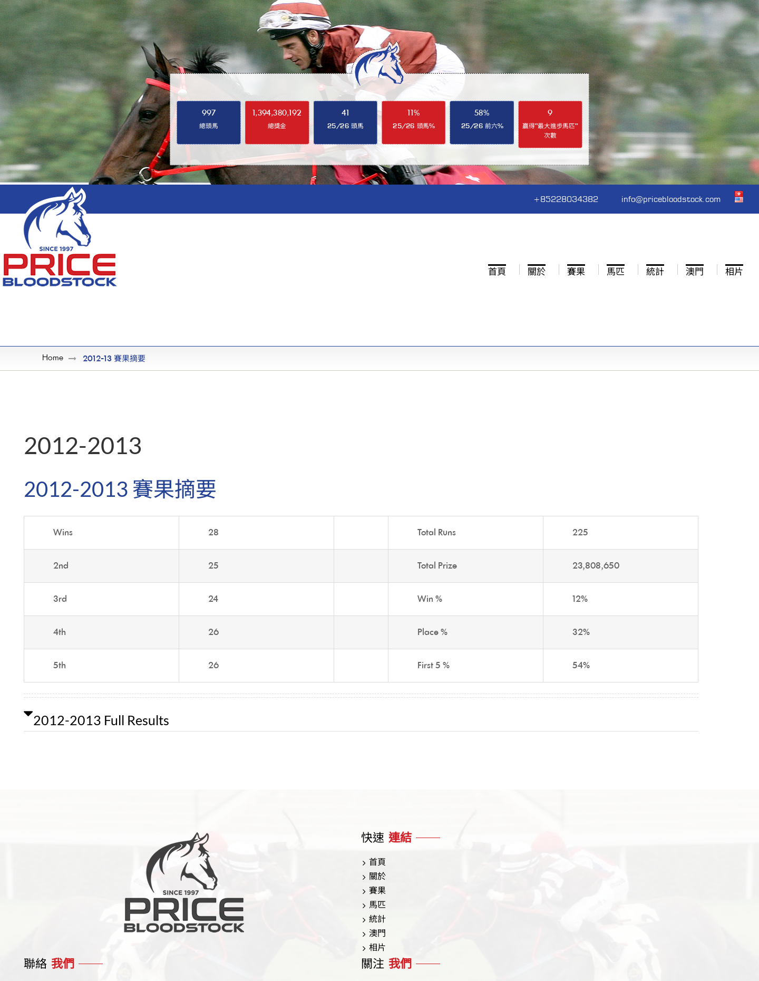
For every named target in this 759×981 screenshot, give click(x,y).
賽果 (377, 892)
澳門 (377, 934)
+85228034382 (530, 197)
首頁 (377, 863)
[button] (361, 720)
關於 (377, 877)
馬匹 (377, 906)
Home (52, 359)
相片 (377, 949)
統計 (377, 920)
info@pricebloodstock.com (657, 197)
